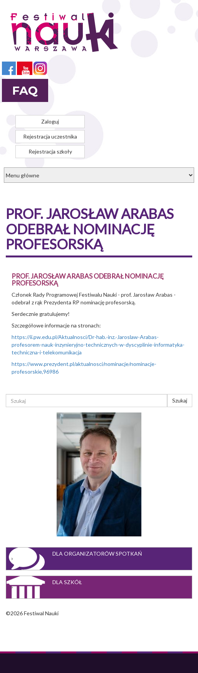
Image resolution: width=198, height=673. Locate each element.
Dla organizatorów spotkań (97, 553)
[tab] (99, 558)
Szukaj (179, 400)
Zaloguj (50, 121)
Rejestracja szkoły (50, 151)
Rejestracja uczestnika (50, 136)
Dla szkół (67, 582)
